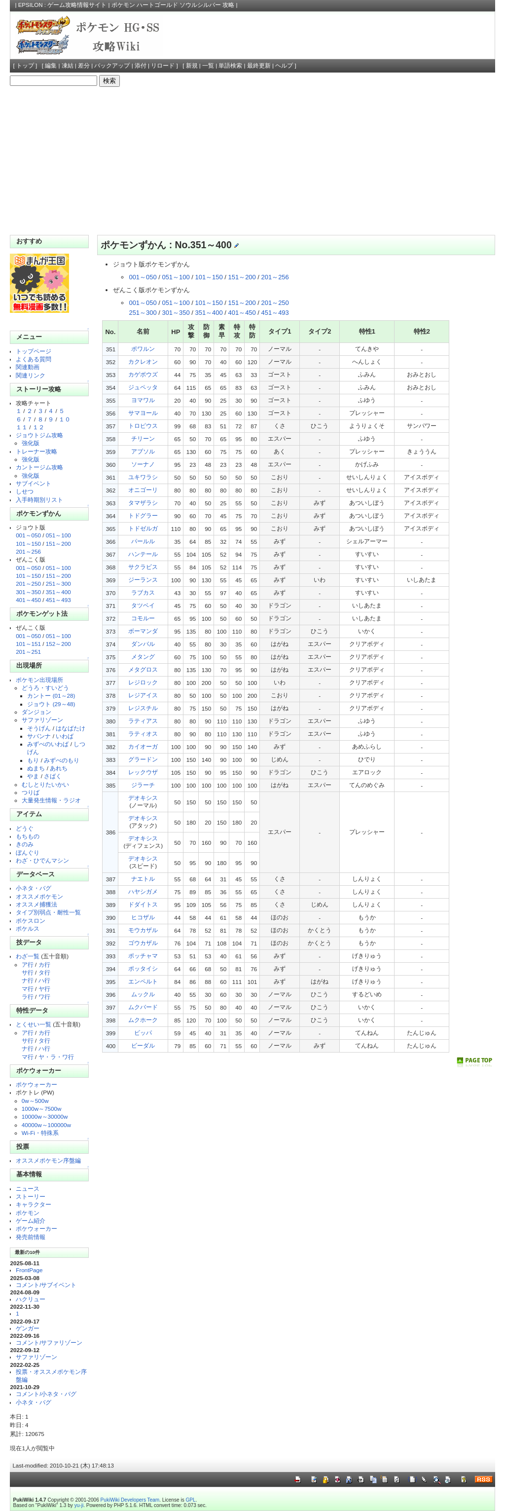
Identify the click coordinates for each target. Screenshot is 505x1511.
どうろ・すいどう (45, 687)
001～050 (28, 535)
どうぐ (25, 828)
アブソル (143, 451)
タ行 (44, 972)
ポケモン (27, 1212)
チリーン (143, 438)
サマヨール (143, 413)
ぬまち (36, 768)
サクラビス (143, 567)
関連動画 (27, 367)
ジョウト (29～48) (51, 704)
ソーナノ (143, 464)
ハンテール (143, 554)
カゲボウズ (143, 374)
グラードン (143, 759)
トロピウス (143, 425)
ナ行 (28, 980)
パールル (143, 541)
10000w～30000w (45, 1116)
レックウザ (143, 772)
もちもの (27, 836)
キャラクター (33, 1204)
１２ (38, 427)
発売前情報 (30, 1237)
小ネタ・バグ (33, 888)
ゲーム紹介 (30, 1220)
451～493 (58, 600)
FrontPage (29, 1270)
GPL (190, 1500)
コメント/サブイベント (46, 1285)
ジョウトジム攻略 (39, 435)
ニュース (27, 1188)
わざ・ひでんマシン (42, 860)
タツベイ (143, 605)
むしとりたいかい (45, 784)
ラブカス (143, 592)
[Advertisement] (252, 161)
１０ (65, 419)
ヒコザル (143, 917)
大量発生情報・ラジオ (51, 800)
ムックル (143, 994)
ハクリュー (30, 1299)
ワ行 (44, 996)
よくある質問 (33, 359)
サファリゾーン (42, 720)
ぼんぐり (27, 852)
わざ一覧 (27, 956)
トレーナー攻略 (36, 451)
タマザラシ (143, 502)
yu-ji (78, 1505)
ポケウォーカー (36, 1084)
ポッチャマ (143, 955)
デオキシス (143, 797)
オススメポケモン (39, 896)
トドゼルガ (143, 528)
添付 (140, 66)
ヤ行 (44, 988)
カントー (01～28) (51, 695)
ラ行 (28, 996)
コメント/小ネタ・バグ (46, 1394)
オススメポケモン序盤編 (48, 1160)
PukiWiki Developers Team (130, 1500)
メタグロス (143, 669)
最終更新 (259, 66)
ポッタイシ (143, 968)
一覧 (208, 66)
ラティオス (143, 733)
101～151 (28, 644)
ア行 (28, 964)
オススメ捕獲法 (36, 904)
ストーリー (30, 1196)
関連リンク (30, 375)
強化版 (30, 443)
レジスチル (143, 708)
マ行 (28, 988)
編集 (51, 66)
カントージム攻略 (39, 467)
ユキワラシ (143, 477)
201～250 (28, 583)
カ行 (44, 964)
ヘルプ (284, 66)
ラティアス (143, 721)
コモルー (143, 618)
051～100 (58, 535)
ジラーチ (143, 785)
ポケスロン (30, 920)
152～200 (58, 644)
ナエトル (143, 878)
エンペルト (143, 981)
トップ (25, 66)
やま (33, 776)
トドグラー (143, 515)
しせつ (25, 491)
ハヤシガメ (143, 891)
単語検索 (230, 66)
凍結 (67, 66)
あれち (59, 768)
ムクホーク (143, 1020)
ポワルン (143, 348)
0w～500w (35, 1100)
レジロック (143, 682)
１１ (22, 427)
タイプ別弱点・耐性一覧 (48, 912)
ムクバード (143, 1007)
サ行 (28, 972)
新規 (192, 66)
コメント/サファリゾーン (49, 1342)
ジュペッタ (143, 387)
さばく (53, 776)
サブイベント (33, 483)
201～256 (28, 551)
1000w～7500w (42, 1108)
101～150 (28, 543)
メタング (143, 656)
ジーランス (143, 579)
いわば (64, 736)
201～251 (28, 651)
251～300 (58, 583)
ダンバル (143, 644)
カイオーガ (143, 746)
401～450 (28, 600)
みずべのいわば (48, 744)
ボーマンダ (143, 631)
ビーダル (143, 1045)
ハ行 (44, 980)
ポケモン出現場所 (39, 680)
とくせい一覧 (33, 1024)
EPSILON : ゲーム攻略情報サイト (62, 5)
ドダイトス (143, 904)
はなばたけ (70, 728)
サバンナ (39, 736)
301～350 (28, 592)
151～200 (58, 543)
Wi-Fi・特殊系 (40, 1133)
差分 (84, 66)
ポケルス (27, 928)
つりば (30, 792)
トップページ (33, 351)
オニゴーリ (143, 490)
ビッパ (143, 1032)
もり (33, 760)
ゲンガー (27, 1328)
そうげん (39, 728)
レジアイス (143, 695)
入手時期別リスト (39, 499)
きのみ (25, 844)
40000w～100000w (46, 1125)
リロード (163, 66)
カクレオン (143, 361)
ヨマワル (143, 400)
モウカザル (143, 930)
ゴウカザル (143, 943)
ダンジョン (36, 712)
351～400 (58, 592)
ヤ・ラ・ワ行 (56, 1057)
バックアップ (112, 66)
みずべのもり (61, 760)
